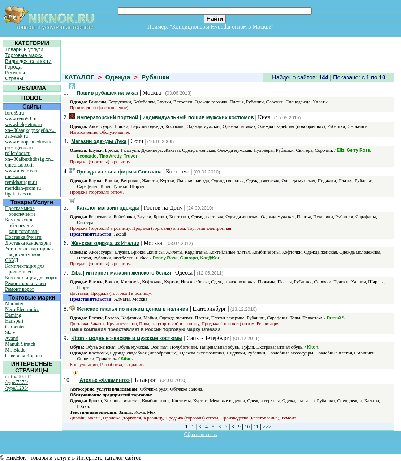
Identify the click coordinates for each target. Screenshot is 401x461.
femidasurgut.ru (21, 182)
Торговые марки (24, 55)
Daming (13, 315)
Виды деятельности (28, 61)
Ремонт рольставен (25, 283)
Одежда (117, 77)
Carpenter (15, 326)
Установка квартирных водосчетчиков (29, 251)
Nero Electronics (22, 309)
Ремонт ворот (19, 289)
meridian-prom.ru (23, 188)
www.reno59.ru (20, 118)
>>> (267, 427)
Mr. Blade (15, 350)
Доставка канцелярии (28, 243)
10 (247, 427)
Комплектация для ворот (31, 277)
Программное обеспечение (20, 211)
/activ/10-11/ (18, 376)
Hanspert (14, 321)
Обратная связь (200, 434)
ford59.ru (14, 113)
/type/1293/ (16, 388)
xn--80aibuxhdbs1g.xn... (30, 159)
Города (13, 67)
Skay (10, 332)
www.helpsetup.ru (23, 124)
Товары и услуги (24, 49)
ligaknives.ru (18, 194)
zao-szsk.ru (16, 136)
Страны (14, 78)
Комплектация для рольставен (25, 269)
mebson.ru (15, 176)
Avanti (11, 338)
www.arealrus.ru (21, 170)
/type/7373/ (16, 382)
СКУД (11, 260)
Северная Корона (23, 355)
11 (256, 427)
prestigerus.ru (19, 147)
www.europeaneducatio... (30, 142)
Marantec (14, 303)
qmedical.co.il (19, 165)
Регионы (15, 73)
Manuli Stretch (20, 344)
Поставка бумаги (23, 237)
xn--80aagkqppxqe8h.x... (30, 130)
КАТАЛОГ (79, 77)
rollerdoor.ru (17, 153)
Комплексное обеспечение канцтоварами (22, 225)
